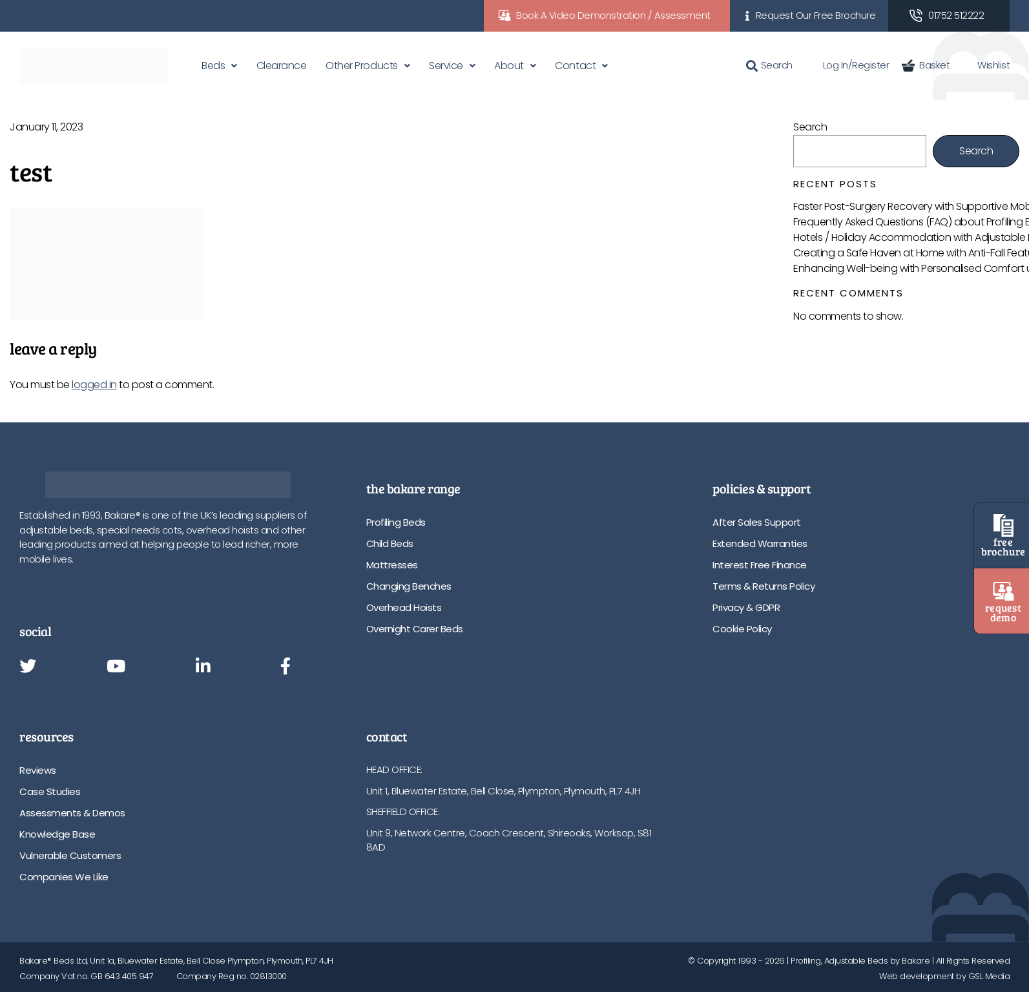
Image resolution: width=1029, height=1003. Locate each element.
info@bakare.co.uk (407, 889)
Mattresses (392, 565)
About (509, 65)
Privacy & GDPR (746, 607)
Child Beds (389, 543)
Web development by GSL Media (944, 976)
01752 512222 (956, 15)
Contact (575, 65)
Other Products (361, 65)
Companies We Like (64, 877)
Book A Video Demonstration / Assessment (613, 15)
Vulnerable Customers (70, 855)
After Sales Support (756, 522)
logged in (94, 384)
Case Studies (49, 791)
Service (446, 65)
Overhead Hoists (404, 607)
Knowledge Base (57, 834)
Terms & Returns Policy (763, 586)
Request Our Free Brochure (816, 15)
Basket (926, 65)
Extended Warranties (759, 543)
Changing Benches (409, 586)
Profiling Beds (396, 522)
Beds (213, 65)
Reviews (37, 770)
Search (769, 65)
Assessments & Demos (72, 813)
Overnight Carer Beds (414, 629)
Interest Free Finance (759, 565)
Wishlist (986, 65)
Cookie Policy (742, 629)
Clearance (281, 65)
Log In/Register (847, 65)
